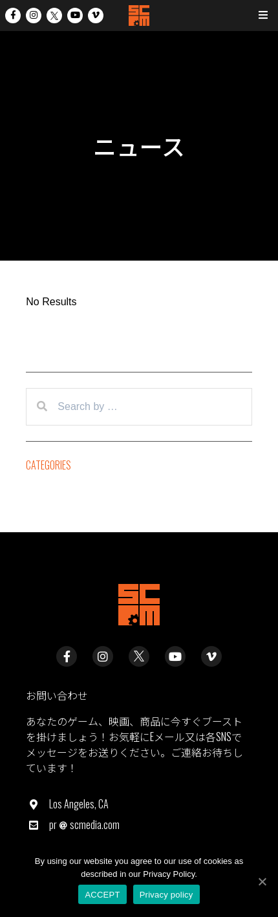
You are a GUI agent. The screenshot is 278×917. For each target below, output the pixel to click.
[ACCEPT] (261, 881)
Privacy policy (166, 895)
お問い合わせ (57, 695)
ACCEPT (102, 895)
